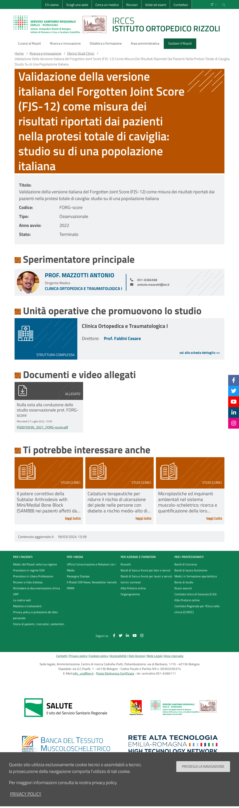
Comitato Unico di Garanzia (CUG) (195, 594)
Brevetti (126, 564)
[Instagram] (233, 423)
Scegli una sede (77, 4)
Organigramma (130, 594)
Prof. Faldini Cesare (122, 338)
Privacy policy (78, 655)
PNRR (70, 588)
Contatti (61, 655)
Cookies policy (98, 655)
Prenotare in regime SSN (29, 570)
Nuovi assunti (183, 588)
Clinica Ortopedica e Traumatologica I (83, 288)
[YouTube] (234, 401)
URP (15, 594)
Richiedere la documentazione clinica (36, 588)
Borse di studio (183, 582)
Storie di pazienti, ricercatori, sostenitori (38, 624)
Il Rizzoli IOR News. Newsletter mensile (92, 582)
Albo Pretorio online (133, 588)
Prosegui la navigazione (203, 766)
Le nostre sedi (22, 600)
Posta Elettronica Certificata (115, 673)
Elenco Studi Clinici (80, 53)
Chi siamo (52, 4)
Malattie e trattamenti (27, 606)
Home (19, 53)
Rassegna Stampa (78, 576)
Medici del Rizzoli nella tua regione (35, 564)
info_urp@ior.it (83, 673)
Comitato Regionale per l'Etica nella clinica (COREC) (196, 609)
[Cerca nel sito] (224, 4)
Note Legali (154, 655)
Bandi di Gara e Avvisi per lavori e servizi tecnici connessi (146, 579)
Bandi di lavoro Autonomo (190, 570)
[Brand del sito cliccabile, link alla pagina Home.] (119, 24)
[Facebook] (233, 380)
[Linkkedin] (233, 412)
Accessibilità (118, 655)
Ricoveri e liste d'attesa (28, 582)
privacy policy (25, 793)
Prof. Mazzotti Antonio (79, 275)
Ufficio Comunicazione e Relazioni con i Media (91, 567)
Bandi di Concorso (185, 564)
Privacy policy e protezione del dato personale (35, 615)
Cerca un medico (107, 4)
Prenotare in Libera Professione (33, 576)
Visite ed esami (155, 4)
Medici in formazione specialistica (195, 576)
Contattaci (180, 4)
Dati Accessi (137, 655)
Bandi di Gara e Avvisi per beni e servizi (145, 570)
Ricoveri (132, 4)
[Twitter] (233, 391)
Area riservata (173, 655)
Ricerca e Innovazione (45, 53)
